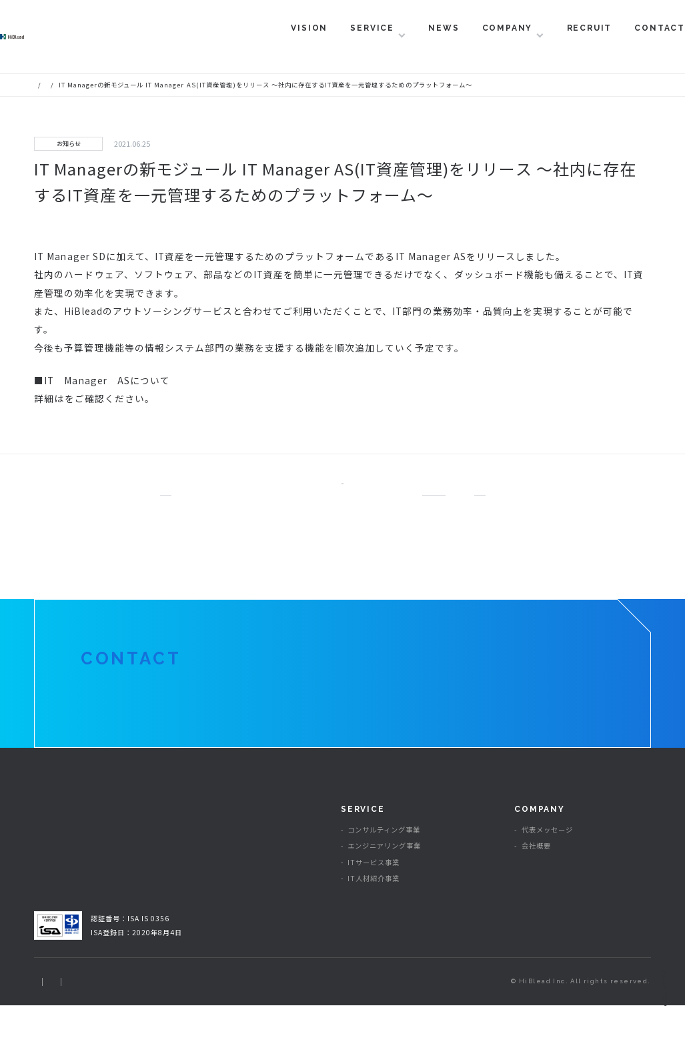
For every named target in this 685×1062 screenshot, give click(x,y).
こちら (79, 398)
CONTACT (625, 44)
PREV (187, 495)
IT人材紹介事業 (374, 935)
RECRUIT (555, 44)
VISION (275, 44)
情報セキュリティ (217, 1038)
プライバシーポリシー (133, 1038)
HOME (44, 84)
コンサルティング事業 (384, 887)
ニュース (80, 84)
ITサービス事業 (374, 919)
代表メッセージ (547, 887)
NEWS (409, 44)
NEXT (497, 495)
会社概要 (536, 903)
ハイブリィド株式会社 (80, 45)
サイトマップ (56, 1038)
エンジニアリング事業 (384, 903)
